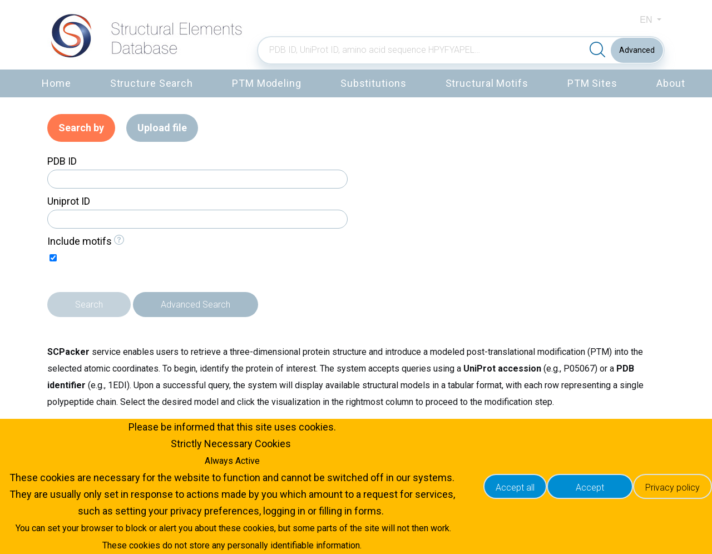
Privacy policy (672, 487)
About (670, 83)
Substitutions (373, 83)
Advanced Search (195, 304)
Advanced (637, 50)
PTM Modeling (266, 83)
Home (56, 83)
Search (89, 304)
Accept (590, 487)
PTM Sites (592, 83)
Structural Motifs (487, 83)
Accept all (515, 487)
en (647, 19)
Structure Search (151, 83)
